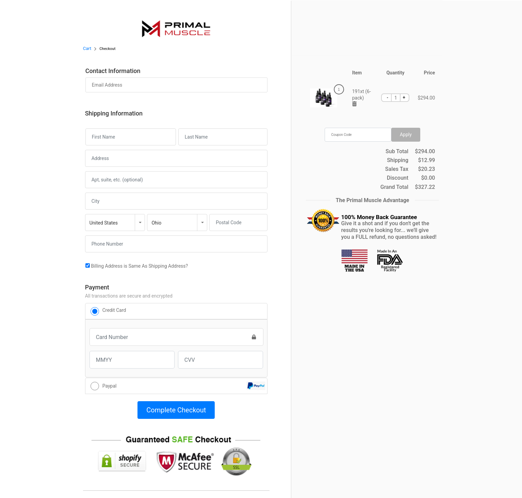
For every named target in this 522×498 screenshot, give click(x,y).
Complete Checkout (176, 410)
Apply (406, 134)
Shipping (397, 160)
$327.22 (425, 187)
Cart (87, 48)
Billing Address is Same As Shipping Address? (136, 266)
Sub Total (397, 151)
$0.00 (428, 178)
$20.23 (426, 169)
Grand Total (394, 187)
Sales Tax (396, 169)
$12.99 (426, 160)
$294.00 (425, 151)
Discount (397, 178)
